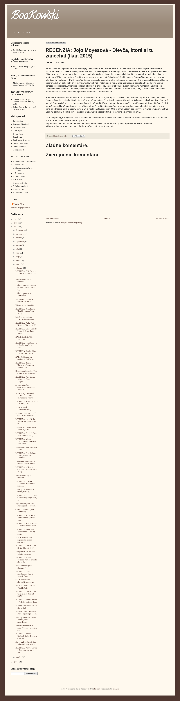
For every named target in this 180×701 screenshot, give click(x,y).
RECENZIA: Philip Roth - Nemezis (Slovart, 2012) (25, 324)
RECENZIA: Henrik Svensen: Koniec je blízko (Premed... (26, 560)
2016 (16, 662)
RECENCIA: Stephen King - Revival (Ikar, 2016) (26, 352)
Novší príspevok (52, 218)
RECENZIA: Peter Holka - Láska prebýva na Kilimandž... (25, 455)
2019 (16, 219)
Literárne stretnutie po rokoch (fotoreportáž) (24, 318)
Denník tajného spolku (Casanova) (24, 567)
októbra (19, 238)
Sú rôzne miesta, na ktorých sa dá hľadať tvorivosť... (25, 414)
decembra (20, 230)
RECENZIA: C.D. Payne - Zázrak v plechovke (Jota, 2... (26, 273)
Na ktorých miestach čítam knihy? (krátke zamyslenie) (25, 620)
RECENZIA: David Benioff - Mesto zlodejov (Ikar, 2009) (26, 331)
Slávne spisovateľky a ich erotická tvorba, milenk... (25, 462)
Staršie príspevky (162, 218)
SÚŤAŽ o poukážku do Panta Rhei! (24, 294)
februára (19, 268)
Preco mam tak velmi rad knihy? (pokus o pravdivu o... (26, 628)
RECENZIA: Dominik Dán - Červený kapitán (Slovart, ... (26, 497)
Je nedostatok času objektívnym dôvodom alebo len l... (25, 387)
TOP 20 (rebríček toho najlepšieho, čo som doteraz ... (23, 540)
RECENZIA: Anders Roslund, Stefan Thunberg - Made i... (26, 636)
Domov (107, 218)
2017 (16, 227)
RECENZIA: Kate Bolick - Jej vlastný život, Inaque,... (25, 379)
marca (18, 264)
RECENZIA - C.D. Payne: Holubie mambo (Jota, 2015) (25, 311)
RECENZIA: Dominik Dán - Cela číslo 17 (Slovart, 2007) (26, 594)
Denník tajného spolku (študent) (24, 280)
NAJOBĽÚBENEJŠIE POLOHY (24, 338)
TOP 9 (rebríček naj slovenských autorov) (24, 581)
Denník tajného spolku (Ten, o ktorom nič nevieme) (26, 372)
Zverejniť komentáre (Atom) (71, 223)
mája (18, 257)
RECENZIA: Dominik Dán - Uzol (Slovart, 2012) (26, 434)
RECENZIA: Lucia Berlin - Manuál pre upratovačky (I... (25, 421)
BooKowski (34, 16)
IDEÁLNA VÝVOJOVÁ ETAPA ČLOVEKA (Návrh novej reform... (24, 395)
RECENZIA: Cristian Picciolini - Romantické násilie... (25, 483)
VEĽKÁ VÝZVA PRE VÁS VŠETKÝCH (26, 587)
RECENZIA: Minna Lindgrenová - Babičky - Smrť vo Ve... (25, 441)
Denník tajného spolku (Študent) (24, 476)
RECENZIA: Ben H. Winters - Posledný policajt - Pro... (26, 601)
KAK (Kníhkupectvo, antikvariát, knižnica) (24, 358)
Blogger (116, 689)
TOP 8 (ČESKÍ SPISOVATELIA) (23, 408)
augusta (19, 245)
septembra (20, 241)
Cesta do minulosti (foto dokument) (24, 510)
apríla (18, 261)
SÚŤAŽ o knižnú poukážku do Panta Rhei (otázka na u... (25, 287)
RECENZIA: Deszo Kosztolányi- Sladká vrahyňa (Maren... (24, 574)
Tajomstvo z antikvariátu (24, 305)
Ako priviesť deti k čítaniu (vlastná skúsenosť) (25, 553)
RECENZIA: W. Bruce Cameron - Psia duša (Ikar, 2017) (26, 469)
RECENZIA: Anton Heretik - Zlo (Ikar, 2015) (26, 402)
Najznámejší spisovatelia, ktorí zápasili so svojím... (25, 505)
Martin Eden (18, 204)
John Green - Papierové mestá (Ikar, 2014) (24, 300)
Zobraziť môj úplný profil (20, 208)
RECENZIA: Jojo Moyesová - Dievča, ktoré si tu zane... (26, 345)
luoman (97, 689)
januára (19, 657)
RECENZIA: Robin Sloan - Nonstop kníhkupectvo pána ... (25, 517)
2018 (16, 223)
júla (17, 249)
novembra (20, 234)
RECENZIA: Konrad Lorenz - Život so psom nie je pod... (26, 650)
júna (18, 253)
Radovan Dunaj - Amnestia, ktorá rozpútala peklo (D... (26, 613)
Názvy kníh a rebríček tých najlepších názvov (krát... (25, 643)
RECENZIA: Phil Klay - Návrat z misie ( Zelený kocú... (25, 531)
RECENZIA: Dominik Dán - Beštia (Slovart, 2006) (26, 547)
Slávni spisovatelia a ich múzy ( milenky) (24, 491)
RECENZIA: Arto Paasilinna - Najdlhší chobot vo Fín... (26, 525)
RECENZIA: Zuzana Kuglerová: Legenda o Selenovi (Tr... (24, 365)
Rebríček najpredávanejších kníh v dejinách (25, 428)
